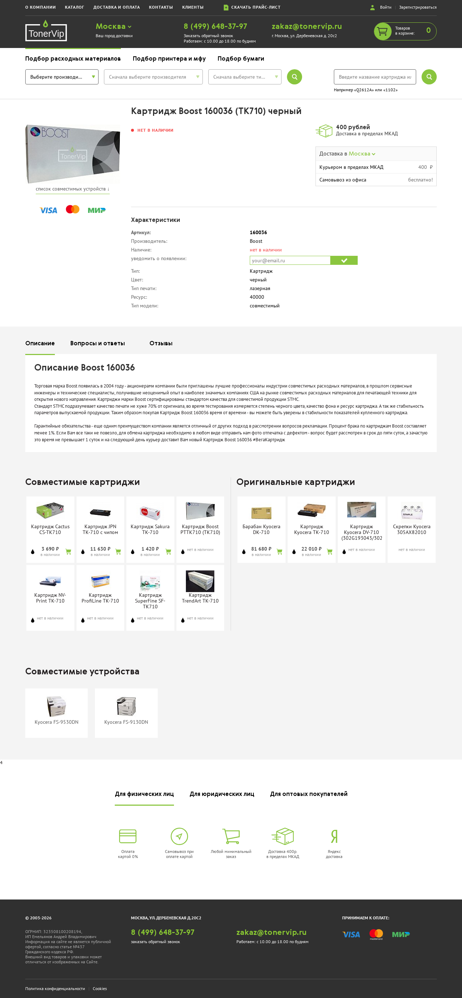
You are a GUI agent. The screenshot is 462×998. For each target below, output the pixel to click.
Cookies (100, 988)
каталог (74, 7)
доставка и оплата (116, 7)
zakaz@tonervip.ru (307, 27)
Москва (113, 27)
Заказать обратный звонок (208, 35)
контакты (161, 7)
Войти (386, 7)
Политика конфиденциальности (55, 988)
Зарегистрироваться (418, 7)
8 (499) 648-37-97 (215, 27)
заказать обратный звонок (155, 941)
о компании (40, 7)
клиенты (193, 7)
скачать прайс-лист (252, 7)
